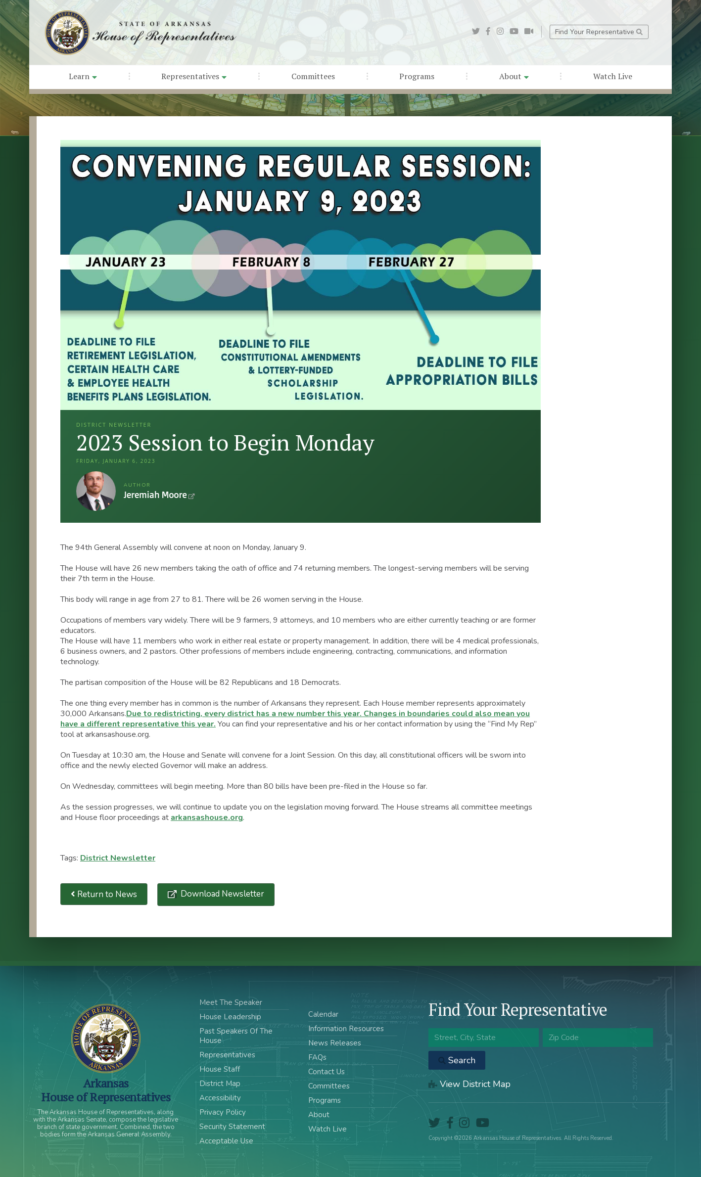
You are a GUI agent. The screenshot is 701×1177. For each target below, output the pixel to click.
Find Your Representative (599, 32)
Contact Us (326, 1072)
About (514, 76)
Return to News (104, 894)
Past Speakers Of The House (236, 1035)
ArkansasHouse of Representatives (105, 1090)
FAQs (317, 1057)
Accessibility (220, 1098)
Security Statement (232, 1127)
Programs (416, 76)
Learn (83, 76)
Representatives (194, 76)
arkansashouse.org (207, 817)
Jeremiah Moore (96, 491)
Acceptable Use (226, 1141)
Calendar (323, 1014)
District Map (219, 1083)
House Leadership (230, 1017)
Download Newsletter (221, 894)
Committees (313, 76)
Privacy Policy (222, 1112)
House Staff (219, 1069)
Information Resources (346, 1029)
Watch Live (612, 76)
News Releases (334, 1043)
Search (456, 1060)
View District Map (469, 1084)
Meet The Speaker (230, 1002)
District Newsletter (117, 858)
